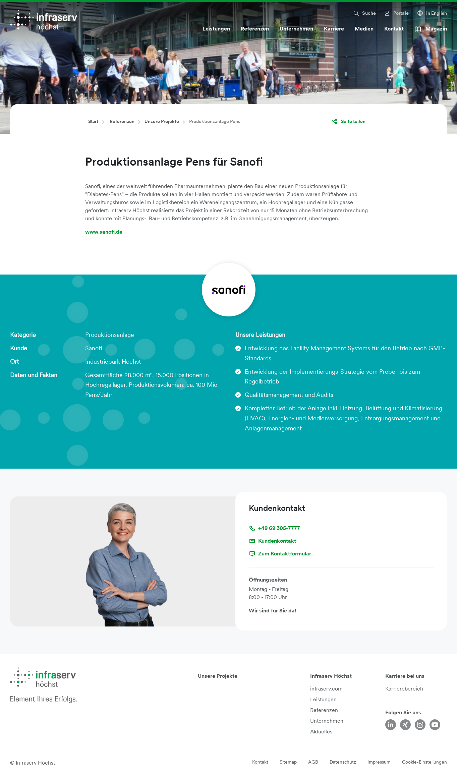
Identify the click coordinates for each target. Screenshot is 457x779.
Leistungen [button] (216, 28)
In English (432, 13)
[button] (364, 13)
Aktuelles (321, 731)
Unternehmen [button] (296, 28)
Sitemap (288, 762)
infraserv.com (326, 688)
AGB (313, 762)
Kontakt (394, 28)
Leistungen (323, 699)
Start (93, 121)
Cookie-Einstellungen (424, 762)
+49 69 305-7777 (274, 528)
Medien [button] (364, 28)
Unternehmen (326, 721)
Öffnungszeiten (268, 580)
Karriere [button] (334, 28)
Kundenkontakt (272, 541)
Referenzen (122, 121)
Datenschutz (343, 762)
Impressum (379, 762)
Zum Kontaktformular (280, 553)
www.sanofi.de (103, 232)
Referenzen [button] (255, 28)
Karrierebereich (404, 688)
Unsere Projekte (162, 121)
